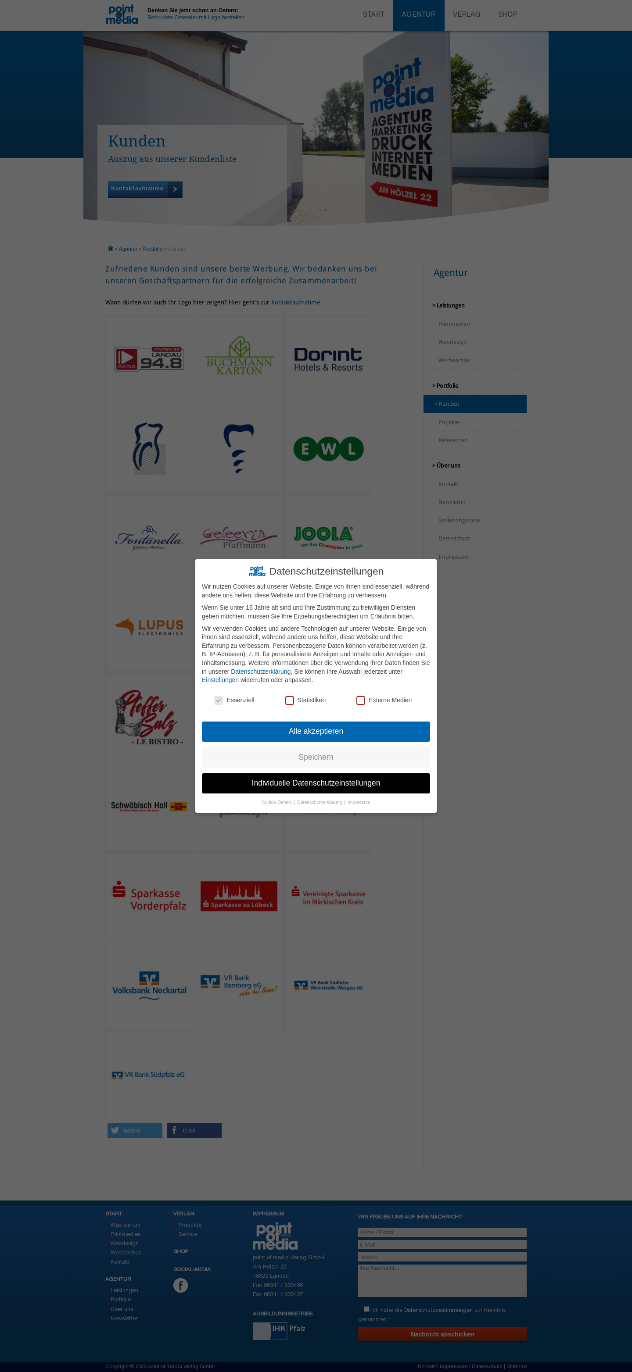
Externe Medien (384, 696)
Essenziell (234, 696)
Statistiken (305, 696)
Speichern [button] (316, 752)
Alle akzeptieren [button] (316, 726)
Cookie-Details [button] (277, 797)
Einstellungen (220, 675)
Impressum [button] (359, 797)
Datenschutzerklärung (261, 667)
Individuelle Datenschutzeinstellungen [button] (316, 778)
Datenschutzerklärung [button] (320, 797)
